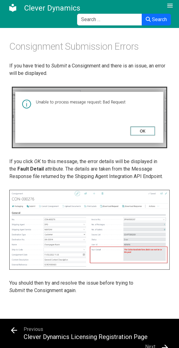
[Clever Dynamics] (44, 8)
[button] (170, 6)
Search (156, 19)
